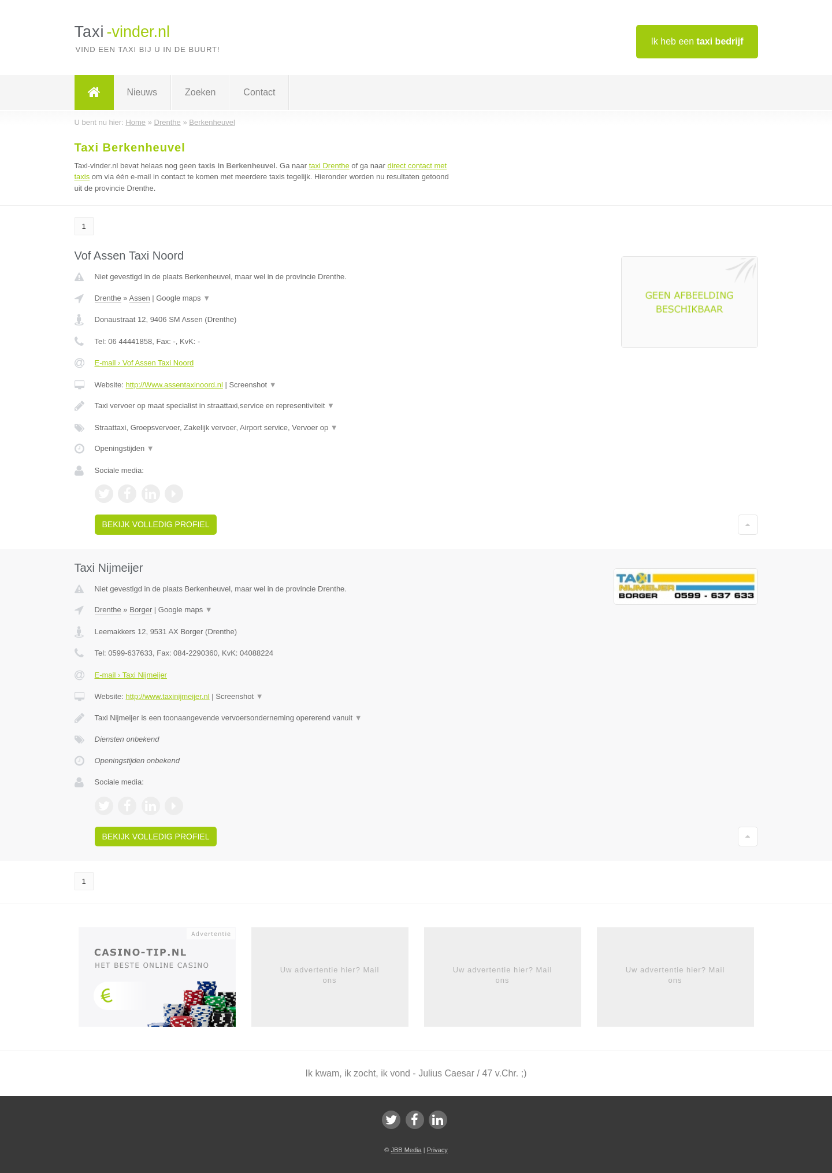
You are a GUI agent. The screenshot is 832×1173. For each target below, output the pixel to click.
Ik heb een (697, 41)
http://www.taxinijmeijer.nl (167, 696)
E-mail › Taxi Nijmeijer (131, 675)
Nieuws (142, 92)
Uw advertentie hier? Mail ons (330, 975)
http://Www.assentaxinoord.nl (173, 384)
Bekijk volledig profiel (156, 524)
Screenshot (252, 384)
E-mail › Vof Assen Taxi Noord (144, 362)
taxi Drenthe (329, 165)
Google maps (183, 298)
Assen (139, 298)
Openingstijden (124, 448)
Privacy (437, 1149)
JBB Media (406, 1149)
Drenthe (108, 298)
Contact (259, 92)
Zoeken (200, 92)
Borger (140, 609)
